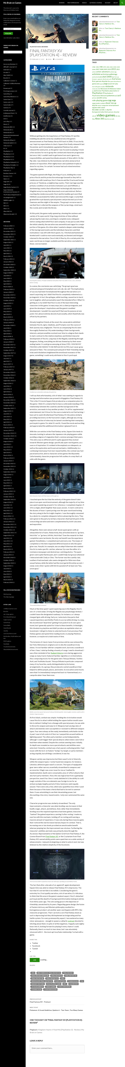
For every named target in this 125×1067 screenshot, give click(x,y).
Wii (4, 203)
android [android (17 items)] (94, 77)
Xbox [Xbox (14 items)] (93, 119)
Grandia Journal (8, 110)
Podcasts (6, 170)
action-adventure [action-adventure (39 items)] (103, 72)
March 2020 (7, 286)
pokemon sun (73, 981)
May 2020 (6, 281)
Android (6, 69)
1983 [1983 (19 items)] (97, 67)
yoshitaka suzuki (50, 989)
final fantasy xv (52, 978)
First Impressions (73, 2)
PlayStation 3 (7, 157)
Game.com (6, 102)
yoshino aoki (36, 989)
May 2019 (6, 311)
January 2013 (7, 494)
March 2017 (7, 364)
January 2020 (7, 292)
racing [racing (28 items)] (104, 98)
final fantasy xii (70, 975)
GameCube (7, 105)
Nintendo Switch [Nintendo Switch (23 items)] (115, 89)
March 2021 (7, 256)
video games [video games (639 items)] (106, 115)
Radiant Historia (57, 653)
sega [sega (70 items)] (114, 100)
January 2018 (7, 342)
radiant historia (38, 984)
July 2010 (6, 568)
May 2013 (6, 483)
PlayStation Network (9, 162)
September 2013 (8, 472)
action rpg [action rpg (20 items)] (113, 72)
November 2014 (8, 436)
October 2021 (7, 237)
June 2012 (6, 508)
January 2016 (7, 397)
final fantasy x (56, 975)
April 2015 (6, 422)
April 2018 (6, 333)
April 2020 (6, 284)
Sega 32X (6, 181)
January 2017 (7, 369)
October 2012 (7, 497)
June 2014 (6, 447)
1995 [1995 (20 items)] (104, 67)
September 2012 (8, 499)
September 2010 (8, 563)
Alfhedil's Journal (8, 67)
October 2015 (7, 405)
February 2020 (8, 289)
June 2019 (6, 309)
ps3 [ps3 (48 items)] (119, 95)
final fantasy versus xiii (40, 975)
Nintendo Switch (8, 143)
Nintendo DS (7, 132)
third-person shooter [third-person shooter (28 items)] (111, 112)
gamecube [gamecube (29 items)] (96, 84)
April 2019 (6, 314)
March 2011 (7, 549)
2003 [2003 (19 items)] (114, 67)
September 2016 (8, 380)
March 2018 (7, 336)
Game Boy (6, 94)
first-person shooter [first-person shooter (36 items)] (100, 81)
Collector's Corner (9, 81)
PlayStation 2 (7, 154)
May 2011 (6, 544)
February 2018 (8, 339)
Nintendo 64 (7, 130)
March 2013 (7, 488)
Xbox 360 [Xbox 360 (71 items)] (99, 118)
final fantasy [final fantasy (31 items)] (116, 79)
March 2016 (7, 394)
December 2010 (8, 557)
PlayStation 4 (35, 47)
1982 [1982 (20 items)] (93, 67)
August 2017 (7, 356)
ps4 (82, 981)
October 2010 (7, 560)
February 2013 (8, 491)
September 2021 (8, 239)
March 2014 (7, 455)
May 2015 (6, 419)
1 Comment (59, 59)
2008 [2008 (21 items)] (101, 69)
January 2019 (7, 322)
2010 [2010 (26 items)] (109, 69)
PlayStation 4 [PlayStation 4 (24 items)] (108, 93)
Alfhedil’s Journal (96, 2)
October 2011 (7, 530)
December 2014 (8, 433)
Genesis (6, 107)
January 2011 (7, 555)
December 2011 (8, 524)
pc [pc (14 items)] (92, 91)
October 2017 (7, 350)
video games (50, 986)
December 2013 (8, 463)
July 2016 (6, 386)
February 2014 (8, 458)
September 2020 (8, 270)
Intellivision (7, 116)
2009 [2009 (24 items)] (105, 69)
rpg (65, 984)
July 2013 (6, 477)
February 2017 (8, 367)
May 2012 (6, 510)
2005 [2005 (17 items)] (118, 67)
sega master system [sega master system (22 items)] (98, 103)
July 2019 (6, 306)
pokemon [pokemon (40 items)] (110, 95)
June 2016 (6, 389)
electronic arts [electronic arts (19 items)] (107, 79)
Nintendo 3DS (7, 127)
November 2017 (8, 347)
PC (4, 148)
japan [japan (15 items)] (101, 84)
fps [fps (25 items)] (109, 81)
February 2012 (8, 519)
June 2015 (6, 416)
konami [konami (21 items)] (109, 84)
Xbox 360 (6, 211)
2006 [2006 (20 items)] (93, 69)
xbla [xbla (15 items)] (119, 116)
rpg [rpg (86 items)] (109, 100)
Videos (84, 2)
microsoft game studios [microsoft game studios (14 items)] (98, 86)
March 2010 (7, 579)
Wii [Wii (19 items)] (116, 116)
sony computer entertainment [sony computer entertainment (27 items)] (108, 105)
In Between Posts (8, 113)
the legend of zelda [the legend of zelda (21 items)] (98, 112)
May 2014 (6, 450)
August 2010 (7, 566)
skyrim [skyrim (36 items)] (94, 105)
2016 (33, 973)
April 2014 (6, 452)
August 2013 (7, 474)
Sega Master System (9, 187)
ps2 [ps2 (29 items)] (116, 96)
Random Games (8, 173)
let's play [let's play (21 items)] (115, 84)
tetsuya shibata (37, 986)
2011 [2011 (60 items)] (113, 69)
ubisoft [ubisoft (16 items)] (94, 116)
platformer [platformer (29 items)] (97, 91)
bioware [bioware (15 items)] (94, 79)
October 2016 (7, 378)
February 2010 (8, 582)
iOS (4, 119)
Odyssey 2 (6, 146)
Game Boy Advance (9, 96)
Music (5, 124)
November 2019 (8, 298)
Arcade (5, 72)
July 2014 (6, 444)
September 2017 (8, 353)
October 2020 (7, 267)
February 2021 (8, 259)
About (115, 2)
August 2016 (7, 383)
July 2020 (6, 275)
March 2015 (7, 425)
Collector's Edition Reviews (11, 83)
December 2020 (8, 264)
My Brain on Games (12, 2)
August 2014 (7, 441)
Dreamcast (6, 88)
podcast (71, 921)
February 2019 (8, 320)
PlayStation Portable (9, 165)
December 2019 (8, 295)
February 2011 (8, 552)
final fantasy (68, 973)
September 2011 (8, 533)
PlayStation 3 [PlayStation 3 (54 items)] (98, 93)
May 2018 (6, 331)
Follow (8, 33)
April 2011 (6, 546)
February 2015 (8, 427)
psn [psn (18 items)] (96, 98)
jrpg (62, 978)
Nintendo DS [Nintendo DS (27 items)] (105, 89)
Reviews (61, 2)
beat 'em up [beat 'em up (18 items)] (115, 77)
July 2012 (6, 505)
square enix (74, 984)
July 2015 (6, 414)
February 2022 (8, 226)
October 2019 (7, 300)
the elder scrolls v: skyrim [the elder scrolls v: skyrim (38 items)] (102, 110)
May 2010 (6, 574)
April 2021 (6, 253)
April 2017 (6, 361)
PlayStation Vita (8, 168)
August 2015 (7, 411)
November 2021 (8, 234)
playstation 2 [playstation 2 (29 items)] (114, 91)
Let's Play (6, 121)
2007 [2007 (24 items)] (97, 69)
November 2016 (8, 375)
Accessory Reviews (9, 64)
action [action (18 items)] (94, 72)
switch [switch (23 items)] (103, 107)
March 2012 (7, 516)
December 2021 (8, 231)
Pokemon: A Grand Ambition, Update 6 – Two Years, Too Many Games (57, 1008)
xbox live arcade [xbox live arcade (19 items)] (109, 119)
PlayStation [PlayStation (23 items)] (105, 91)
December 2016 (8, 372)
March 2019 (7, 317)
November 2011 (8, 527)
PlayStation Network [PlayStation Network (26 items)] (99, 96)
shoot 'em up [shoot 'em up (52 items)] (110, 103)
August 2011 (7, 535)
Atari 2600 (6, 75)
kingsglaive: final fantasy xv (42, 981)
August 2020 (7, 273)
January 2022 (7, 228)
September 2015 (8, 408)
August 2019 (7, 303)
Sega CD (5, 184)
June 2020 (6, 278)
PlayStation (6, 151)
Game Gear (7, 99)
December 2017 (8, 345)
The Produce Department (11, 195)
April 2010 (6, 577)
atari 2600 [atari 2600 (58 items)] (106, 76)
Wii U (5, 206)
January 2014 (7, 461)
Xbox (5, 208)
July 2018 (6, 328)
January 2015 (7, 430)
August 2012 (7, 502)
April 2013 (6, 486)
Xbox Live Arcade (8, 214)
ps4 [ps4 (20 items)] (93, 98)
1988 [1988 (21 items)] (100, 67)
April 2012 (6, 513)
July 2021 (6, 245)
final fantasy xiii (37, 978)
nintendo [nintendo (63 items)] (109, 86)
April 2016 (6, 392)
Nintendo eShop (8, 140)
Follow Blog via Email (12, 14)
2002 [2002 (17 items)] (111, 67)
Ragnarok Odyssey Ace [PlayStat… (108, 43)
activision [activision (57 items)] (96, 74)
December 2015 (8, 400)
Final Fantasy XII (52, 836)
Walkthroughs (7, 200)
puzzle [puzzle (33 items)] (99, 98)
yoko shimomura (64, 986)
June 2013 (6, 480)
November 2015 (8, 403)
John (49, 59)
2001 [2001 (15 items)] (107, 67)
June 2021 (6, 248)
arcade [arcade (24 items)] (99, 77)
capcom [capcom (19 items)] (99, 79)
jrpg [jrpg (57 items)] (105, 83)
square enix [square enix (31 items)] (96, 107)
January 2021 (7, 262)
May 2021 (6, 251)
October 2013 (7, 469)
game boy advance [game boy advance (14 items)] (116, 81)
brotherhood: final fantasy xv (49, 973)
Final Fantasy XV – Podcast (57, 1000)
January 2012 (7, 521)
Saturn (5, 179)
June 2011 (6, 541)
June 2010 (6, 571)
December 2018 (8, 325)
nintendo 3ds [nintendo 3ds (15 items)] (96, 88)
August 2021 (7, 242)
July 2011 (6, 538)
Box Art (107, 2)
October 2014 (7, 439)
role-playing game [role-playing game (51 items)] (100, 100)
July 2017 (6, 358)
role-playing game (53, 984)
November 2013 (8, 466)
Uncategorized (8, 197)
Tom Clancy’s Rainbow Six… (109, 23)
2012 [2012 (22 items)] (118, 69)
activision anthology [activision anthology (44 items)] (109, 74)
